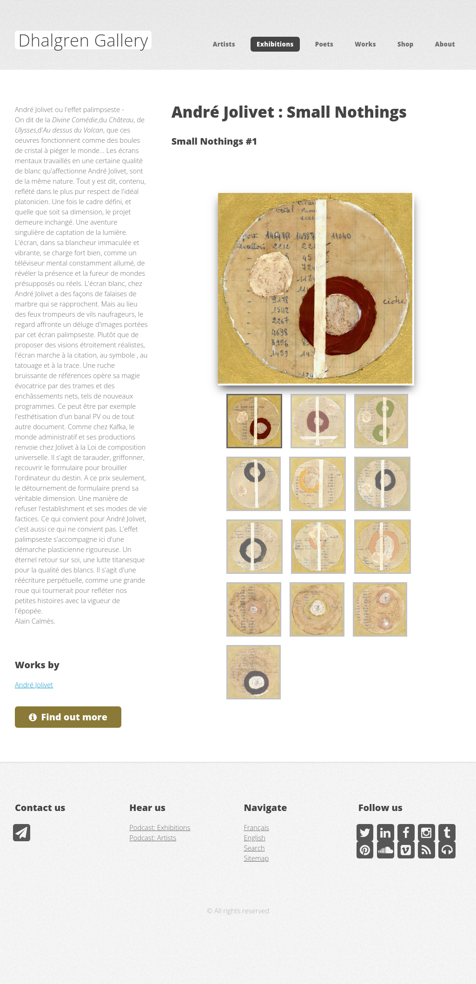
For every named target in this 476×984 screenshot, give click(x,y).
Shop (405, 44)
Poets (324, 44)
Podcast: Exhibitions (159, 827)
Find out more (74, 717)
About (445, 44)
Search (254, 847)
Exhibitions (275, 44)
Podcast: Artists (152, 837)
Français (256, 827)
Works (365, 44)
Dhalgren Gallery (83, 40)
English (254, 837)
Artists (224, 44)
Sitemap (256, 858)
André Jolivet (34, 684)
